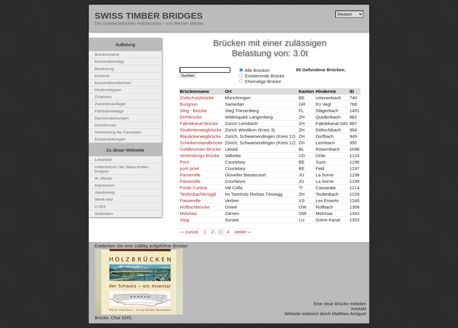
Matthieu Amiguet (349, 313)
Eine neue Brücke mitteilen (339, 303)
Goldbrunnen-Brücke (200, 149)
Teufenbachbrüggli (198, 194)
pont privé (189, 168)
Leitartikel (103, 159)
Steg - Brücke (193, 110)
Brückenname (107, 54)
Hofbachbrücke (195, 206)
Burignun (189, 104)
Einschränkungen (110, 139)
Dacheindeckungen (112, 118)
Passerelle (190, 174)
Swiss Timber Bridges (149, 15)
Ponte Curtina (193, 187)
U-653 (100, 206)
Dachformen (105, 125)
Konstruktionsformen (113, 83)
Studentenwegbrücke (201, 129)
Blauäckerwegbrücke (200, 136)
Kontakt (358, 308)
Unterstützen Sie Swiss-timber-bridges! (122, 169)
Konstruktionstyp (109, 61)
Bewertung (104, 69)
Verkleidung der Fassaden (118, 132)
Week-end (104, 199)
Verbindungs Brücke (200, 155)
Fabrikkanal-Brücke (199, 123)
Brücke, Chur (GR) (113, 317)
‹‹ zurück (189, 231)
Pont (184, 161)
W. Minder (104, 178)
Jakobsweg (104, 192)
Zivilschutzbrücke (197, 97)
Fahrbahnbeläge (109, 111)
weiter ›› (243, 231)
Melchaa (188, 213)
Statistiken (104, 213)
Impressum (104, 185)
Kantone (102, 76)
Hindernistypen (108, 90)
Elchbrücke (191, 116)
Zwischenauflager (110, 104)
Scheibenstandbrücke (201, 142)
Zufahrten (103, 97)
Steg (184, 219)
